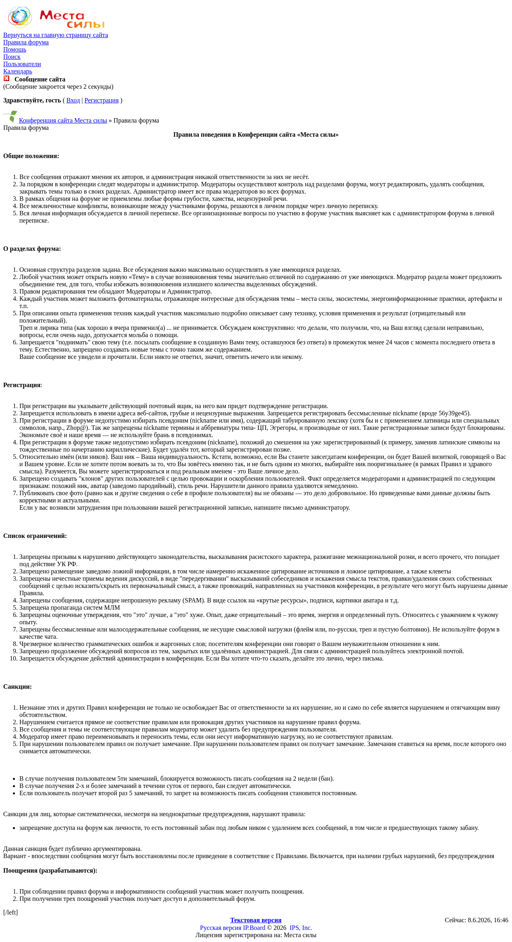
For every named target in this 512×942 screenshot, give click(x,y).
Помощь (14, 49)
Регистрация (101, 100)
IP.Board (254, 927)
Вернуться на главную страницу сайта (55, 34)
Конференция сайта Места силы (63, 120)
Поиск (12, 56)
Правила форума (26, 42)
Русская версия (220, 927)
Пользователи (22, 63)
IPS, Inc (299, 927)
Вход (73, 100)
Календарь (17, 71)
